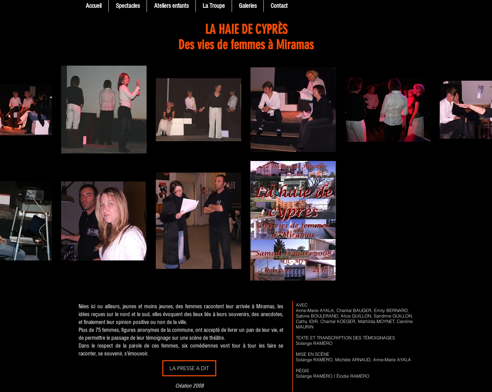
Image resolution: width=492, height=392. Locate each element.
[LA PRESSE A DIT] (189, 368)
